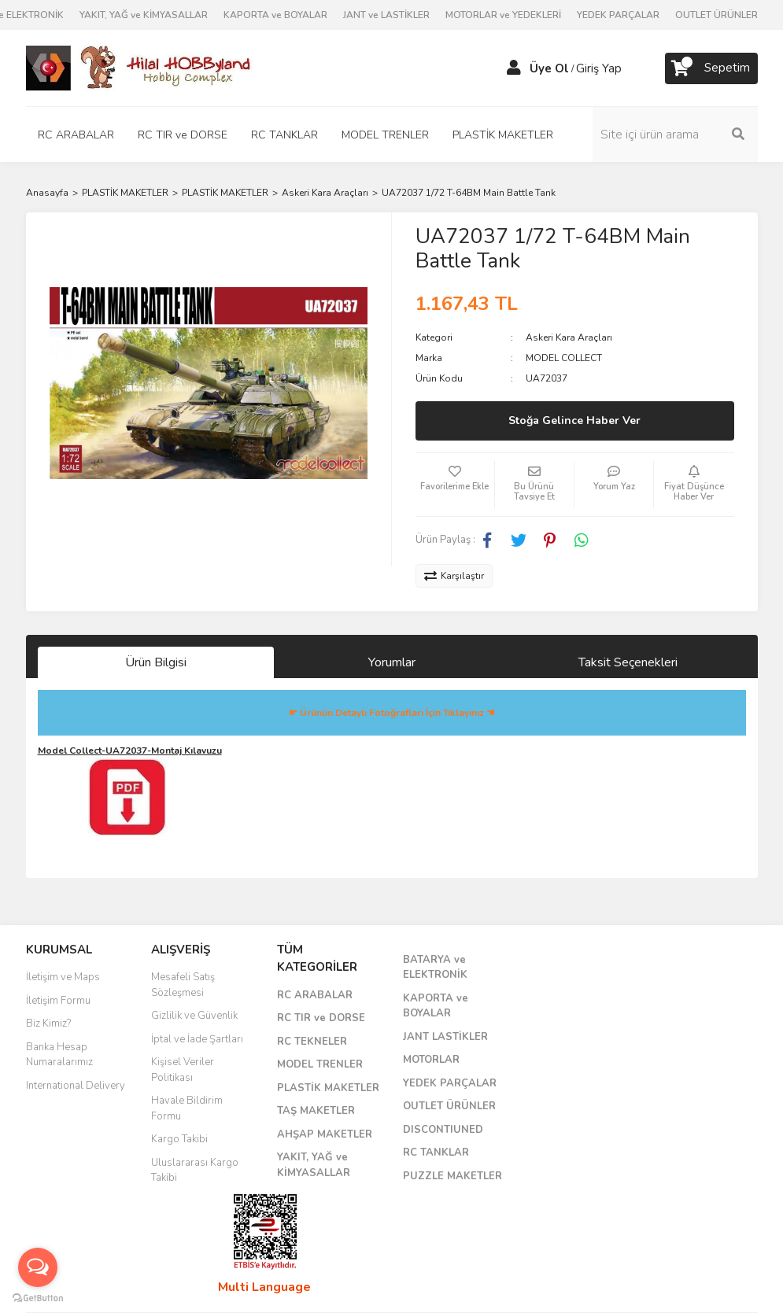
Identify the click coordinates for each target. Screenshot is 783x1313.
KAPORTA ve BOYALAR (275, 15)
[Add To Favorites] (455, 484)
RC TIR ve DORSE (321, 1018)
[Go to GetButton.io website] (38, 1297)
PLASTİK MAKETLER (328, 1088)
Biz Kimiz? (48, 1023)
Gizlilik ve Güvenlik (194, 1016)
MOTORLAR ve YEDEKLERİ (503, 15)
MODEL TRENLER (320, 1064)
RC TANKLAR (436, 1152)
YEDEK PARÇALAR (618, 15)
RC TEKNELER (312, 1042)
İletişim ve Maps (63, 977)
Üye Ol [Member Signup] (549, 68)
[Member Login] (514, 68)
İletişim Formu (58, 1001)
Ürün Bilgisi (156, 662)
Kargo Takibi (179, 1139)
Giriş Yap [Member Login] (599, 68)
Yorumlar (392, 662)
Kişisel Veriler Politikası (182, 1070)
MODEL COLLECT (564, 358)
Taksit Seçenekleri (628, 662)
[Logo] (140, 67)
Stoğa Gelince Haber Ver (574, 420)
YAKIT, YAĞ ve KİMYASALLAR (143, 15)
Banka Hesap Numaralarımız (59, 1055)
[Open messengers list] (37, 1267)
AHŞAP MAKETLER (324, 1134)
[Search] (675, 134)
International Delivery (75, 1086)
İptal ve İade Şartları (197, 1039)
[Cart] (711, 68)
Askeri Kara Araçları (569, 337)
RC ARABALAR (315, 995)
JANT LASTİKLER (445, 1037)
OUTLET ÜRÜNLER (716, 15)
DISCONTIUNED (443, 1130)
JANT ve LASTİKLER (386, 15)
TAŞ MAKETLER (316, 1111)
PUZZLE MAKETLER (452, 1176)
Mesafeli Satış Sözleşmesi (183, 985)
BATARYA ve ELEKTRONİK (435, 968)
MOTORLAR (431, 1060)
